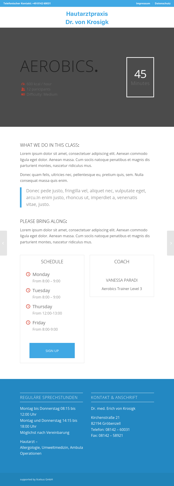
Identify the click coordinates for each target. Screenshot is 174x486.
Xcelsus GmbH (44, 479)
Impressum (143, 3)
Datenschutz (163, 3)
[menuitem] (143, 3)
